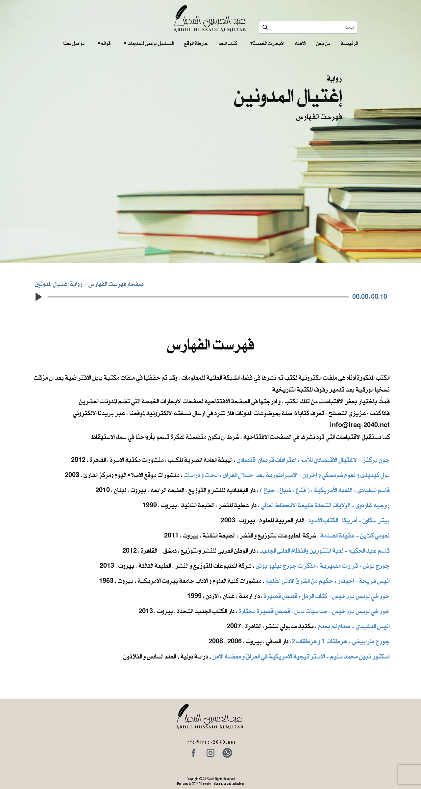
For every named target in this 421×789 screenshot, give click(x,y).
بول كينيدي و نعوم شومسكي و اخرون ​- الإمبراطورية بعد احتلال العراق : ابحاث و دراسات (287, 475)
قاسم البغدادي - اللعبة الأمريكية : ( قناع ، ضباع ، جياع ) (325, 490)
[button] (38, 297)
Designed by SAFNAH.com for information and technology (210, 783)
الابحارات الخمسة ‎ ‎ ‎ (267, 43)
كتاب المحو (228, 43)
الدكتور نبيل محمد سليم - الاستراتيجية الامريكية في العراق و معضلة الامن (301, 656)
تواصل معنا (74, 43)
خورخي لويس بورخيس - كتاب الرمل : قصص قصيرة (327, 596)
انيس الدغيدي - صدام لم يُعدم (354, 626)
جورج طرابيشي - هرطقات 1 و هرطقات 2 (340, 641)
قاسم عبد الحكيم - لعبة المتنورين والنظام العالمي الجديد (325, 550)
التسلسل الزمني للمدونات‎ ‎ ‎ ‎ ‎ (149, 43)
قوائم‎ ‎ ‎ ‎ (104, 43)
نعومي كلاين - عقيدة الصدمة (354, 535)
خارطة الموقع (196, 43)
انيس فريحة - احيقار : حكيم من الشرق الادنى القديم (328, 580)
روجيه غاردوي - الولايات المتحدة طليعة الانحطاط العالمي (325, 505)
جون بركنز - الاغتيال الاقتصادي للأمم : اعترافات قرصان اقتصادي (313, 459)
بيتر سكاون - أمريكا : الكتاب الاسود (349, 520)
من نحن (323, 43)
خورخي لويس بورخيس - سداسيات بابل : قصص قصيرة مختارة (314, 611)
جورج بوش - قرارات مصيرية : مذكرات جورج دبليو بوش (323, 565)
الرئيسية (349, 43)
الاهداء (300, 43)
